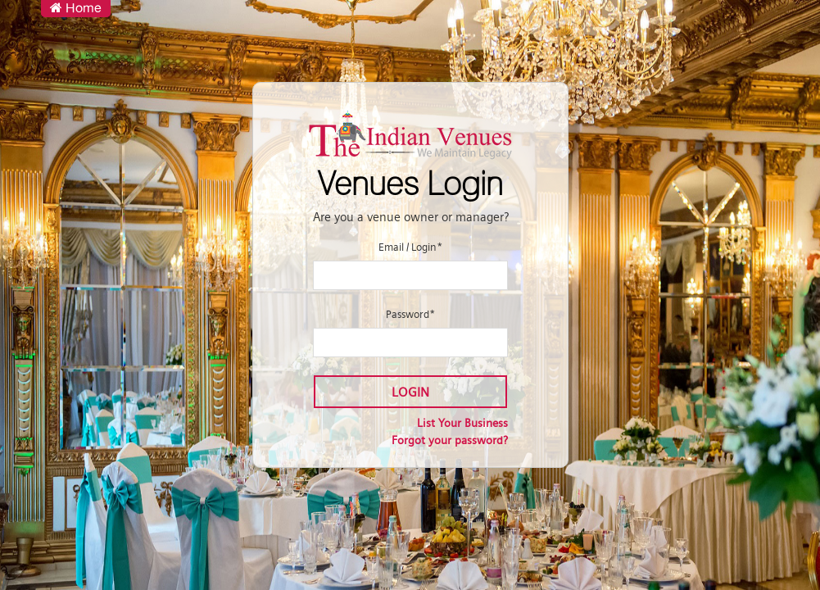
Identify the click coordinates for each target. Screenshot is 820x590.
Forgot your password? (450, 440)
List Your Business (462, 422)
